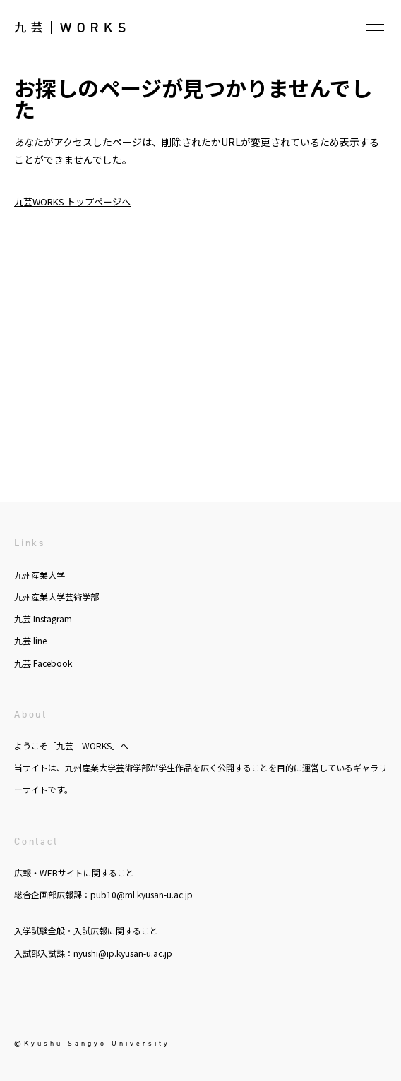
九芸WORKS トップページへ (72, 201)
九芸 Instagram (43, 618)
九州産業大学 (39, 575)
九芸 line (30, 640)
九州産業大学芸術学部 (56, 597)
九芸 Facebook (43, 663)
